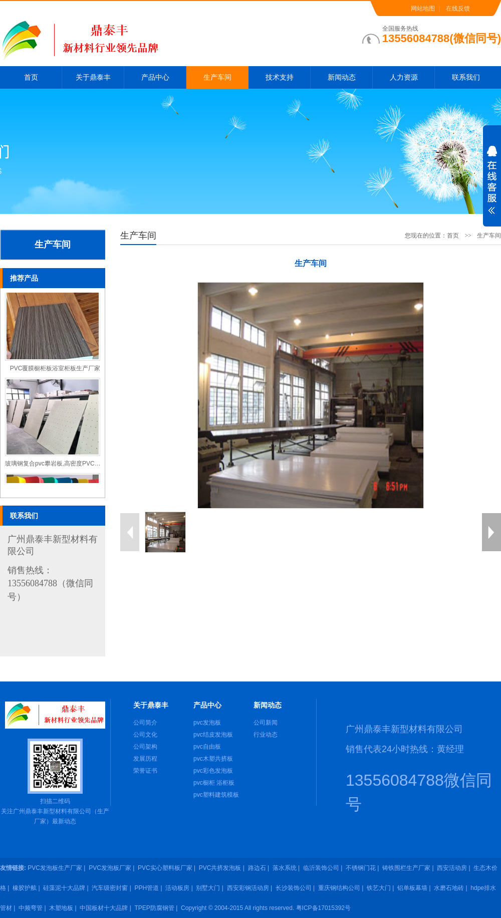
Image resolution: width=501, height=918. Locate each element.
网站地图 (423, 8)
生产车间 (217, 77)
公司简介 (145, 722)
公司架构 (145, 746)
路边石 (257, 867)
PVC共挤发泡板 (220, 867)
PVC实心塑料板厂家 (165, 867)
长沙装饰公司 (294, 887)
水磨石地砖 (449, 887)
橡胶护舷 (25, 887)
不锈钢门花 (361, 867)
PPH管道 (147, 887)
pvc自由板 (207, 746)
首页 (31, 77)
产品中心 (155, 77)
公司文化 (145, 734)
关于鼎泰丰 (93, 77)
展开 (492, 186)
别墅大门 (208, 887)
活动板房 (177, 887)
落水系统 (285, 867)
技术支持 (280, 77)
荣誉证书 (145, 770)
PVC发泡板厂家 (110, 867)
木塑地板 (61, 907)
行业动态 (266, 734)
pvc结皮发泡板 (213, 734)
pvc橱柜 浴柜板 (213, 782)
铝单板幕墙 (412, 887)
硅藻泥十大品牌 (64, 887)
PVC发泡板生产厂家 (55, 867)
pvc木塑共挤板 (213, 758)
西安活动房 (452, 867)
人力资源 (404, 77)
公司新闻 (266, 722)
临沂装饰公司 (321, 867)
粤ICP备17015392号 (323, 907)
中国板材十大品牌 (104, 907)
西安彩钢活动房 (248, 887)
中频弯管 (31, 907)
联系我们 (466, 77)
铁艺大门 (379, 887)
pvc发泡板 (207, 722)
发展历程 (145, 758)
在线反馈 (458, 8)
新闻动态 (342, 77)
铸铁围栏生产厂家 (406, 867)
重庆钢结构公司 (339, 887)
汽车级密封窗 (110, 887)
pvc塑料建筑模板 (216, 794)
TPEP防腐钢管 (154, 907)
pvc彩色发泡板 (213, 770)
